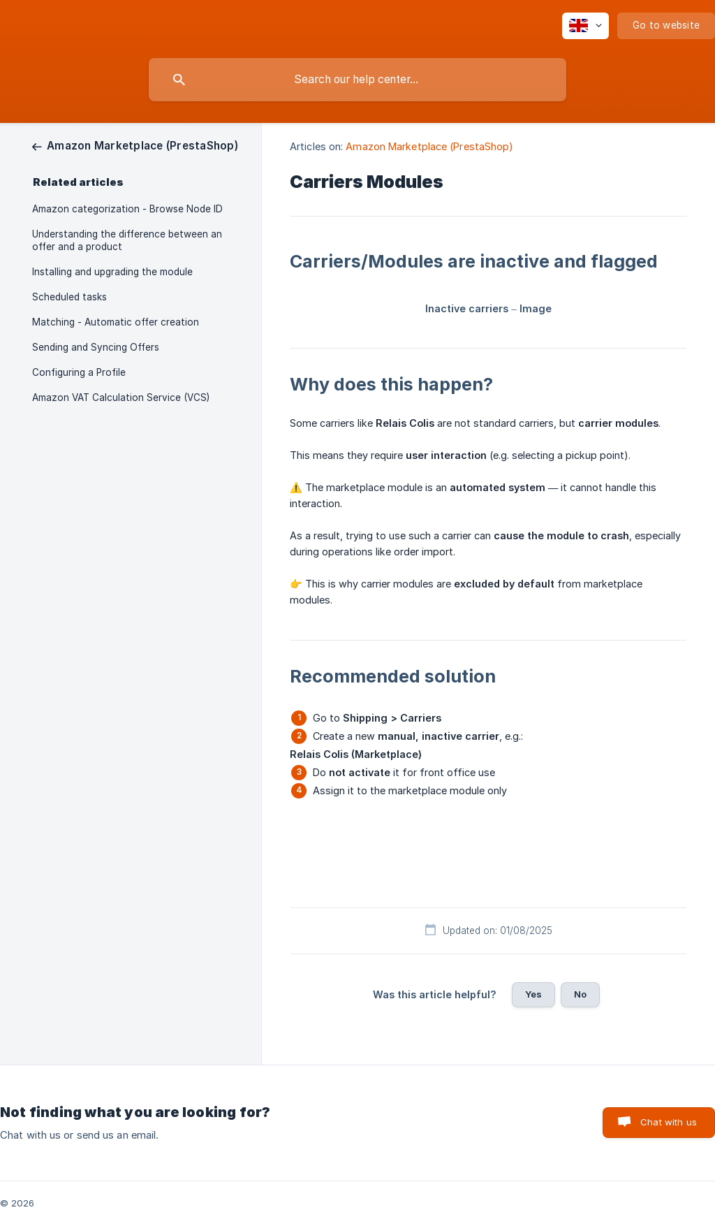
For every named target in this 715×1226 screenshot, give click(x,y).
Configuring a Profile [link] (79, 372)
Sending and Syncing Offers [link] (95, 347)
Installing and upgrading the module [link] (112, 271)
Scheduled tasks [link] (69, 296)
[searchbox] (357, 79)
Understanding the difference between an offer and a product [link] (127, 240)
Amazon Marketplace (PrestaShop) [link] (429, 146)
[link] (135, 145)
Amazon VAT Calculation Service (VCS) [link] (120, 397)
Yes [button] (533, 994)
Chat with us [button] (668, 1122)
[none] (585, 26)
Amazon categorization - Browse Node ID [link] (127, 208)
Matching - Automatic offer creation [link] (115, 322)
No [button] (580, 994)
